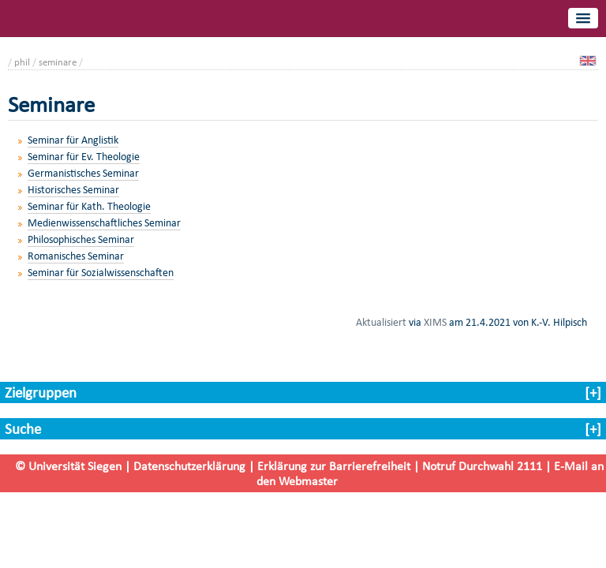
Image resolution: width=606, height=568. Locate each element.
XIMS (435, 322)
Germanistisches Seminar (83, 173)
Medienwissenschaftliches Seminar (104, 223)
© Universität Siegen (68, 465)
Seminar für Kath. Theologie (89, 206)
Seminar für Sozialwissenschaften (101, 272)
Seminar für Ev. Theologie (84, 156)
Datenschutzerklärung (189, 465)
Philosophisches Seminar (81, 239)
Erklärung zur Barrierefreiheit (333, 465)
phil (22, 62)
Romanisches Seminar (76, 256)
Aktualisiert (381, 322)
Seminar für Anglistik (73, 140)
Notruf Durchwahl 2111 (482, 465)
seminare (58, 62)
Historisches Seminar (73, 189)
